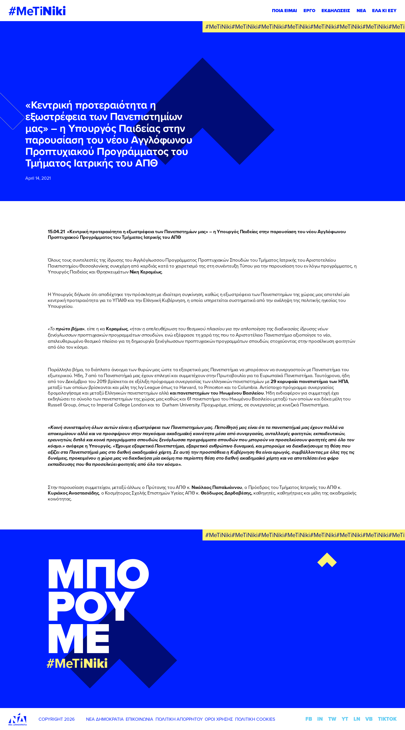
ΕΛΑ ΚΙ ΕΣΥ (384, 10)
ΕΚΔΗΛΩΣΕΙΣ (335, 10)
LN (357, 719)
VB (369, 719)
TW (332, 719)
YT (345, 719)
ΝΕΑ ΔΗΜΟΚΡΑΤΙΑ (105, 719)
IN (320, 719)
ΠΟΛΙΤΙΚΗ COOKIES (255, 719)
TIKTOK (387, 719)
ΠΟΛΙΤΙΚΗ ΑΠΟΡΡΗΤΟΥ (179, 719)
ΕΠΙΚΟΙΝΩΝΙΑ (139, 719)
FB (308, 719)
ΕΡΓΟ (309, 10)
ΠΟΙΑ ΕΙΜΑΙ (284, 10)
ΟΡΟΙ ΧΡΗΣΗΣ (219, 719)
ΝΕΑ (361, 10)
